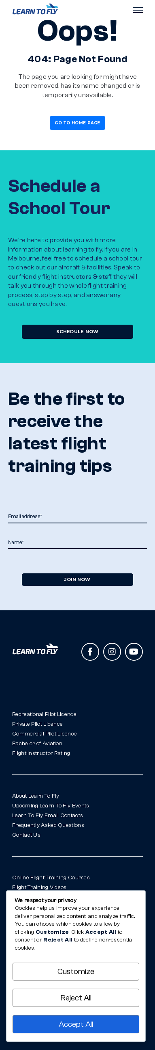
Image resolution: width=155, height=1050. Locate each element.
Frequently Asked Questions (48, 825)
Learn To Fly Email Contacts (47, 815)
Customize (75, 971)
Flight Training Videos (39, 887)
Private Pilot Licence (37, 724)
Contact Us (26, 835)
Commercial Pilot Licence (44, 734)
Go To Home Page (77, 123)
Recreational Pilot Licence (44, 714)
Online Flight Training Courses (51, 877)
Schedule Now (77, 331)
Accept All (76, 1024)
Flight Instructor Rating (41, 753)
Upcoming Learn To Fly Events (50, 806)
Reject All (75, 997)
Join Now (77, 579)
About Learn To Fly (35, 796)
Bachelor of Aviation (37, 743)
